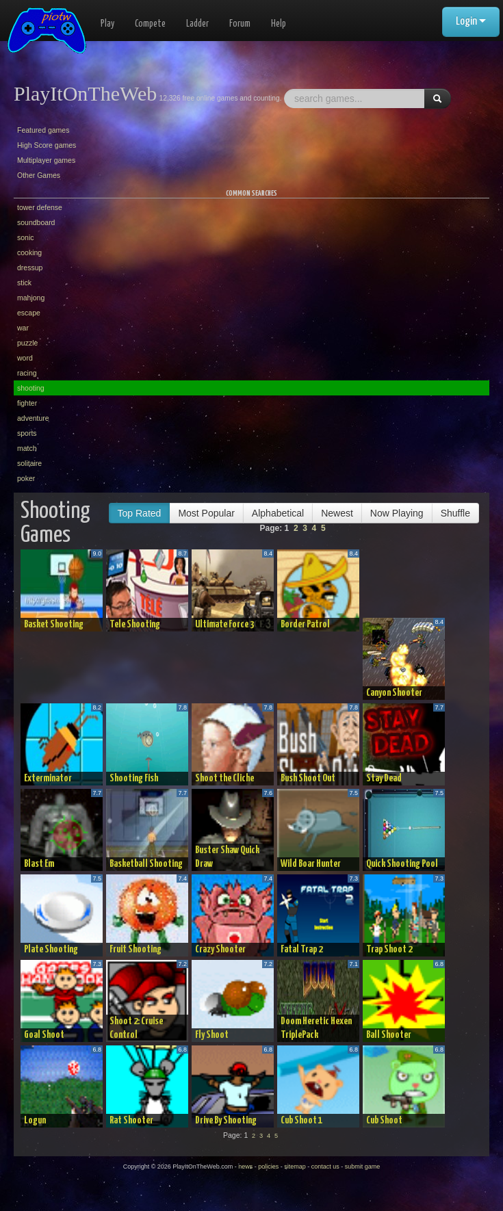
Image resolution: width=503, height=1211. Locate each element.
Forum (239, 24)
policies (268, 1166)
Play (107, 24)
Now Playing (397, 513)
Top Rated (140, 513)
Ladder (197, 24)
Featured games (43, 130)
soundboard (36, 222)
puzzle (27, 343)
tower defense (39, 207)
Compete (150, 24)
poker (26, 478)
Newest (337, 513)
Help (278, 24)
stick (24, 282)
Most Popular (206, 513)
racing (27, 373)
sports (27, 433)
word (25, 358)
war (23, 328)
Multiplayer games (46, 160)
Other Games (38, 175)
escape (28, 313)
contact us (325, 1166)
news (245, 1166)
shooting (30, 388)
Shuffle (455, 513)
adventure (33, 418)
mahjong (30, 298)
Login (471, 21)
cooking (29, 252)
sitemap (295, 1166)
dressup (29, 267)
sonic (25, 237)
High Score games (46, 145)
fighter (27, 403)
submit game (363, 1166)
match (27, 448)
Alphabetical (278, 513)
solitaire (29, 463)
